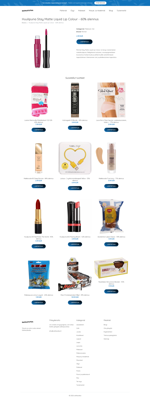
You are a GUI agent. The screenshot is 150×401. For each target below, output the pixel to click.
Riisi (77, 380)
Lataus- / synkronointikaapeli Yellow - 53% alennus (75, 182)
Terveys (79, 384)
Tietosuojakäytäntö (110, 337)
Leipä (78, 344)
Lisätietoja (84, 44)
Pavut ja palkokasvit (83, 376)
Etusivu (24, 25)
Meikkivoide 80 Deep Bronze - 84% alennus (38, 181)
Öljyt (72, 12)
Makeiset (81, 12)
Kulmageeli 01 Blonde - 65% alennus (75, 122)
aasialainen (80, 327)
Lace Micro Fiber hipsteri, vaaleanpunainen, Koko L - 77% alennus (111, 123)
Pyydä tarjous (100, 3)
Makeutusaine (81, 355)
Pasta (78, 373)
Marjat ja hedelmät (97, 12)
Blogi (111, 12)
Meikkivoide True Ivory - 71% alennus (111, 181)
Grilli (77, 330)
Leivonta (79, 348)
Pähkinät (63, 12)
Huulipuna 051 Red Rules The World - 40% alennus (38, 240)
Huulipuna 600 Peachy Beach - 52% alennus (75, 239)
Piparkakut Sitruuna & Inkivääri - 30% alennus (111, 285)
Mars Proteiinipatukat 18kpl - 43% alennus (75, 297)
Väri (93, 31)
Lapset (78, 341)
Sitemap (106, 341)
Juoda (78, 334)
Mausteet (79, 362)
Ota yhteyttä (108, 330)
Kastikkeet (80, 337)
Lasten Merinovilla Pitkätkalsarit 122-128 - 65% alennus (38, 123)
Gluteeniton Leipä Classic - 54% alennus (111, 239)
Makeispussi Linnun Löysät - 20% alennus (38, 297)
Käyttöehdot (108, 334)
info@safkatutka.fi (55, 333)
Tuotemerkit (121, 12)
